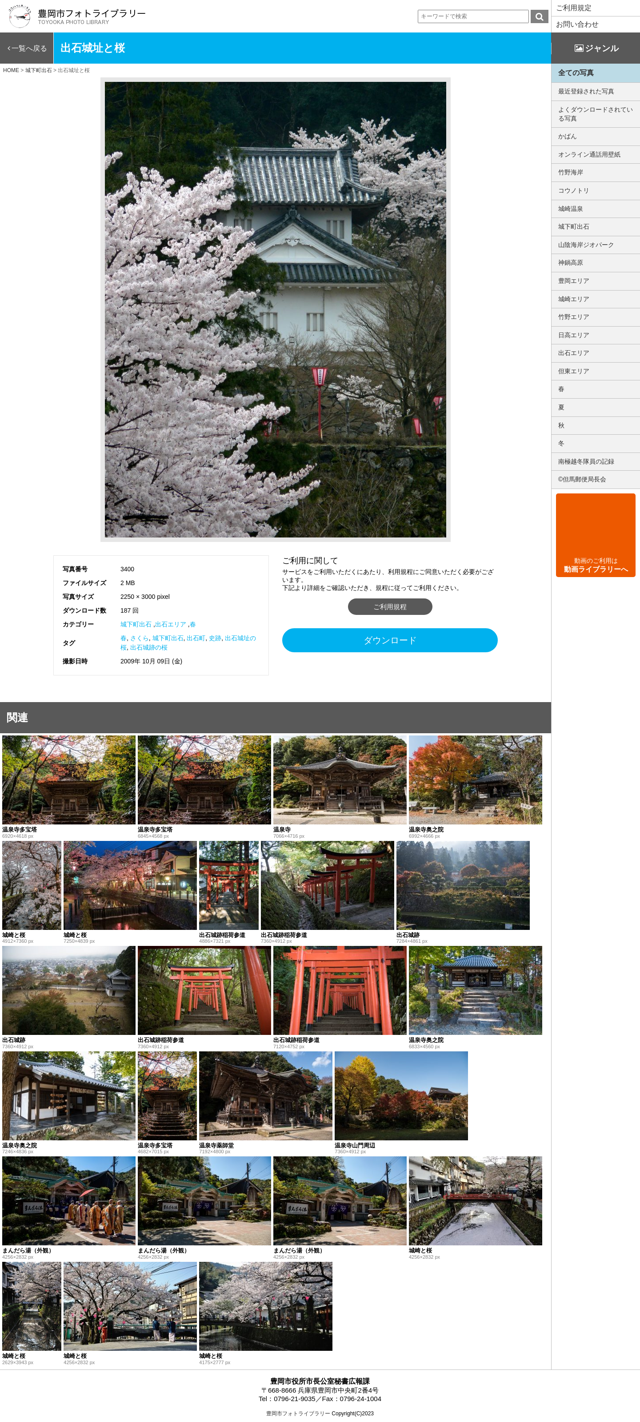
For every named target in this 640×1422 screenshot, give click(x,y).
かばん (567, 136)
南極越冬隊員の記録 (586, 461)
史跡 (215, 638)
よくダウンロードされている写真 (595, 114)
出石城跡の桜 (149, 647)
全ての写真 (576, 73)
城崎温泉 (570, 208)
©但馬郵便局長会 (582, 479)
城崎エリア (573, 299)
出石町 (196, 638)
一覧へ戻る (29, 48)
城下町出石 (136, 624)
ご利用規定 (574, 8)
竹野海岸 (570, 172)
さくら (139, 638)
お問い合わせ (577, 24)
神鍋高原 (570, 262)
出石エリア (170, 624)
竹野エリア (573, 316)
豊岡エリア (573, 280)
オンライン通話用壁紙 (589, 154)
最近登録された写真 (586, 91)
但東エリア (573, 371)
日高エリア (573, 335)
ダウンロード (390, 640)
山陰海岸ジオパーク (586, 244)
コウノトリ (573, 190)
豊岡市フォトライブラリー (298, 1413)
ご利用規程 (390, 606)
